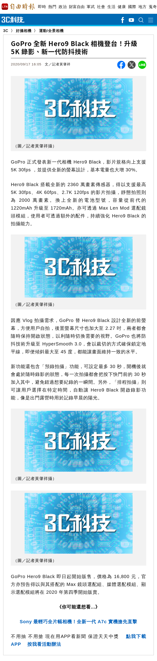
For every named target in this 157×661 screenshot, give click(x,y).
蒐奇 (153, 7)
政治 (63, 7)
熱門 (52, 7)
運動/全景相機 (51, 31)
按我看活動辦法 (44, 644)
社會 (101, 7)
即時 (42, 7)
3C (5, 31)
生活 (111, 7)
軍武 (91, 7)
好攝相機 (23, 31)
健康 (122, 7)
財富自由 (76, 7)
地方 (142, 7)
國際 (132, 7)
